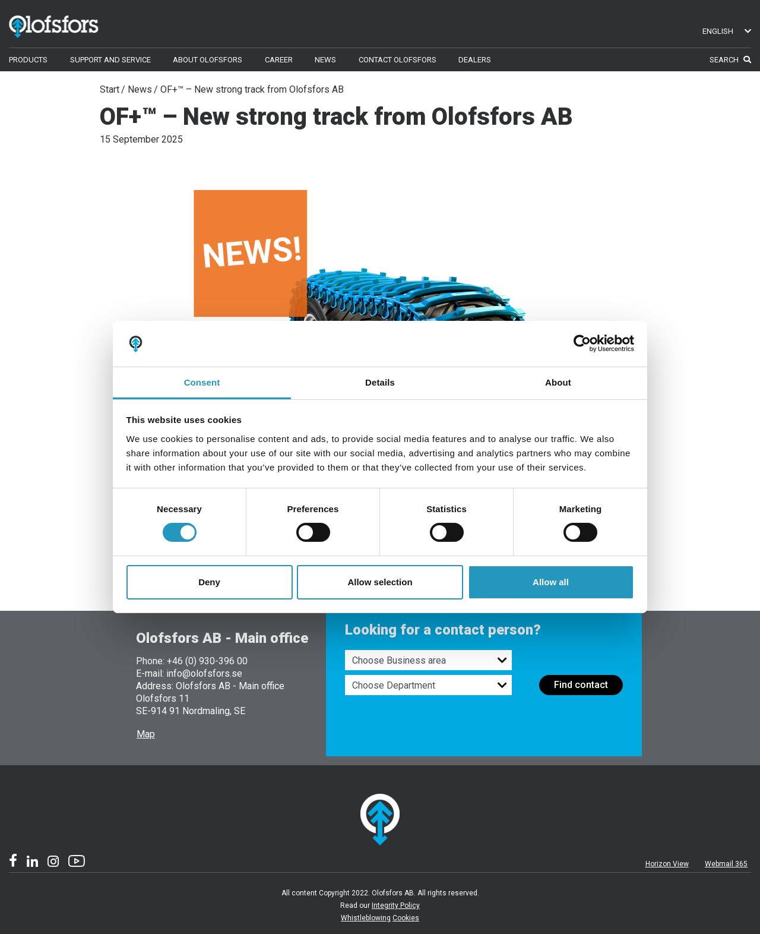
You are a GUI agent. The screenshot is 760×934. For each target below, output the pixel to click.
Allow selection (379, 582)
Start (109, 89)
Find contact (581, 684)
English (726, 31)
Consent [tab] (202, 382)
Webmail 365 (726, 864)
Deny (209, 582)
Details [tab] (380, 382)
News (140, 89)
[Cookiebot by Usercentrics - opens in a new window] (582, 343)
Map (146, 734)
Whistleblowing (366, 918)
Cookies (405, 918)
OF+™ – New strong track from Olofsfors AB (252, 89)
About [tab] (558, 382)
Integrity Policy (396, 905)
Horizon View (667, 864)
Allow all (551, 582)
